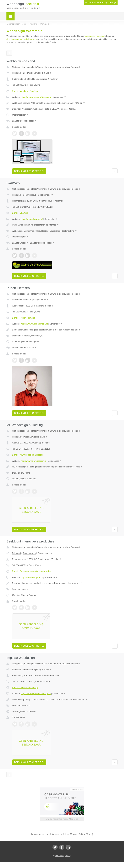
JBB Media (59, 856)
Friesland (16, 73)
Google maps (44, 73)
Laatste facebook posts (24, 121)
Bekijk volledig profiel (29, 171)
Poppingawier (29, 553)
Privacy (68, 856)
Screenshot (59, 97)
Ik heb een (100, 2)
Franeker (27, 299)
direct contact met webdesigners (21, 39)
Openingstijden (20, 115)
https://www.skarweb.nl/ (32, 219)
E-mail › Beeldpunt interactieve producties (31, 571)
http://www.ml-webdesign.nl (33, 461)
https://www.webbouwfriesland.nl (36, 97)
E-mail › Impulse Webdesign (25, 687)
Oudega (27, 437)
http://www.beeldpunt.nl (31, 577)
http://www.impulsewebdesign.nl (36, 693)
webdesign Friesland (94, 36)
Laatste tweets (20, 243)
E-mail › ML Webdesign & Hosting (27, 455)
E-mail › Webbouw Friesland (25, 91)
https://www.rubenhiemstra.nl (34, 324)
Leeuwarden (29, 73)
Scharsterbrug (29, 195)
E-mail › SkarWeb (20, 213)
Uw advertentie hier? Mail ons (62, 819)
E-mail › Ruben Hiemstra (23, 318)
